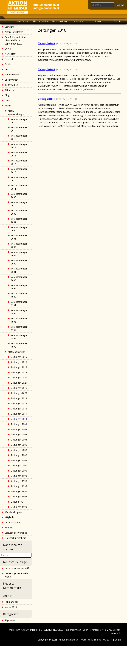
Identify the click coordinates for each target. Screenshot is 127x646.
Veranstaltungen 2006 (19, 229)
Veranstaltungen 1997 (19, 303)
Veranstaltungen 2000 (19, 278)
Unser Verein (22, 21)
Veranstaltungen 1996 (19, 312)
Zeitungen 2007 (19, 434)
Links (98, 21)
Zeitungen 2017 (19, 367)
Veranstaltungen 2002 (19, 262)
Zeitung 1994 (17, 501)
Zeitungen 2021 (19, 382)
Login (118, 639)
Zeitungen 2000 (19, 470)
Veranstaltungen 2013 (19, 170)
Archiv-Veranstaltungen (16, 112)
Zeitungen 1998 (19, 481)
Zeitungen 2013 (19, 403)
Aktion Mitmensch (68, 639)
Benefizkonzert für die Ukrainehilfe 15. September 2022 (16, 40)
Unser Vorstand (12, 522)
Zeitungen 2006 (19, 439)
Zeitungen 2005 (19, 444)
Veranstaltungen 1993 (19, 337)
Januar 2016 (11, 607)
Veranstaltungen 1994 (19, 328)
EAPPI (8, 48)
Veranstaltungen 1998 (19, 295)
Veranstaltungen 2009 (19, 195)
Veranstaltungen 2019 (19, 145)
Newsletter (10, 53)
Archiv (117, 21)
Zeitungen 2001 (19, 465)
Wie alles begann (13, 512)
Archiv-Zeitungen (16, 351)
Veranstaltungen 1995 (19, 320)
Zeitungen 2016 (19, 362)
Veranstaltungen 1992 (19, 345)
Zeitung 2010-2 (46, 69)
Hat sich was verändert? (17, 568)
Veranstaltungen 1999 (19, 287)
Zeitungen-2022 (19, 393)
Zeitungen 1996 (19, 491)
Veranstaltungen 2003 (19, 253)
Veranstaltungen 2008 (19, 212)
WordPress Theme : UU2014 (96, 639)
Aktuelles (79, 21)
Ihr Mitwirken (60, 21)
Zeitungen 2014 (19, 398)
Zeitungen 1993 (19, 506)
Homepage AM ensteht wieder (16, 575)
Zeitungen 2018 (19, 372)
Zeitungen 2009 (19, 424)
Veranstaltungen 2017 (19, 129)
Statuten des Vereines (16, 532)
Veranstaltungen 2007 (19, 220)
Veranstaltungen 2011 (19, 187)
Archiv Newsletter (14, 31)
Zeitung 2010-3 (46, 43)
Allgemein (10, 620)
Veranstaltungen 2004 (19, 245)
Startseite (9, 26)
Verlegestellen (12, 74)
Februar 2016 (11, 601)
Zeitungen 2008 (19, 429)
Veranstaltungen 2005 (19, 237)
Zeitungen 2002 (19, 455)
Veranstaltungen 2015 (19, 154)
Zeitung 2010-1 (46, 98)
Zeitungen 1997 (19, 486)
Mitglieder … (11, 517)
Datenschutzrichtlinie (15, 537)
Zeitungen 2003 (19, 460)
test (7, 69)
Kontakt (9, 527)
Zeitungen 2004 (19, 449)
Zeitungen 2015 (19, 356)
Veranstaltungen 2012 (19, 179)
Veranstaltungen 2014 (19, 162)
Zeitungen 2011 (19, 413)
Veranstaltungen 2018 (19, 137)
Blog (7, 95)
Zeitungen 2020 (19, 377)
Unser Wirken (41, 21)
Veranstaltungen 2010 (19, 204)
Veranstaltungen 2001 (19, 270)
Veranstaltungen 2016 (19, 121)
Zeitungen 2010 (19, 418)
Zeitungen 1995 (19, 496)
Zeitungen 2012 (19, 408)
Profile (8, 64)
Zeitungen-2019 (19, 387)
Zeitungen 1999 (19, 475)
